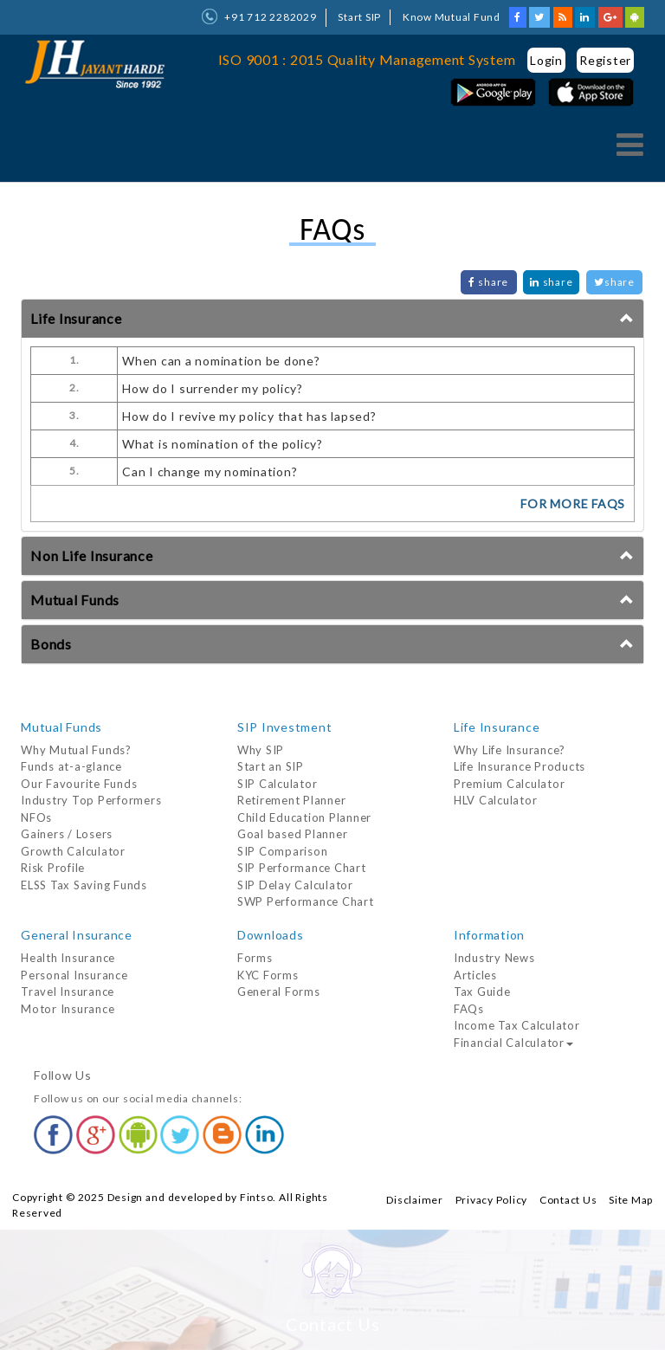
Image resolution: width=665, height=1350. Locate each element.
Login (546, 60)
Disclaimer (414, 1199)
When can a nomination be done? (221, 360)
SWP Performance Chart (305, 901)
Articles (475, 975)
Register (605, 60)
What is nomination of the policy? (222, 443)
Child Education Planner (304, 817)
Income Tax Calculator (517, 1025)
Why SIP (260, 750)
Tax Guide (482, 991)
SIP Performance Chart (301, 868)
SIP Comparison (282, 851)
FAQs (469, 1009)
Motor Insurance (67, 1009)
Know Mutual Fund (451, 16)
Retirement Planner (291, 800)
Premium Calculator (509, 784)
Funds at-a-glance (71, 766)
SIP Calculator (277, 784)
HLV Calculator (496, 800)
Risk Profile (53, 868)
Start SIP (359, 16)
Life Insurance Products (519, 766)
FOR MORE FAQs (572, 503)
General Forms (278, 991)
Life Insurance (76, 318)
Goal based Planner (292, 834)
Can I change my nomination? (209, 471)
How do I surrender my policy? (212, 388)
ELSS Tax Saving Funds (84, 885)
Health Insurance (68, 958)
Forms (255, 958)
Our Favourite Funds (79, 784)
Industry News (494, 958)
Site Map (631, 1199)
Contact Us (568, 1199)
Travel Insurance (67, 991)
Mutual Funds (74, 599)
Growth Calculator (73, 851)
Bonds (51, 644)
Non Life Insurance (91, 555)
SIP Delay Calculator (295, 885)
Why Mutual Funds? (76, 750)
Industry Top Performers (91, 800)
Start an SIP (270, 766)
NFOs (36, 817)
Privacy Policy (491, 1199)
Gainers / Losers (67, 834)
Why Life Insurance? (509, 750)
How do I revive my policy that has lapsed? (249, 416)
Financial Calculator (513, 1043)
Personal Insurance (74, 975)
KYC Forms (268, 975)
